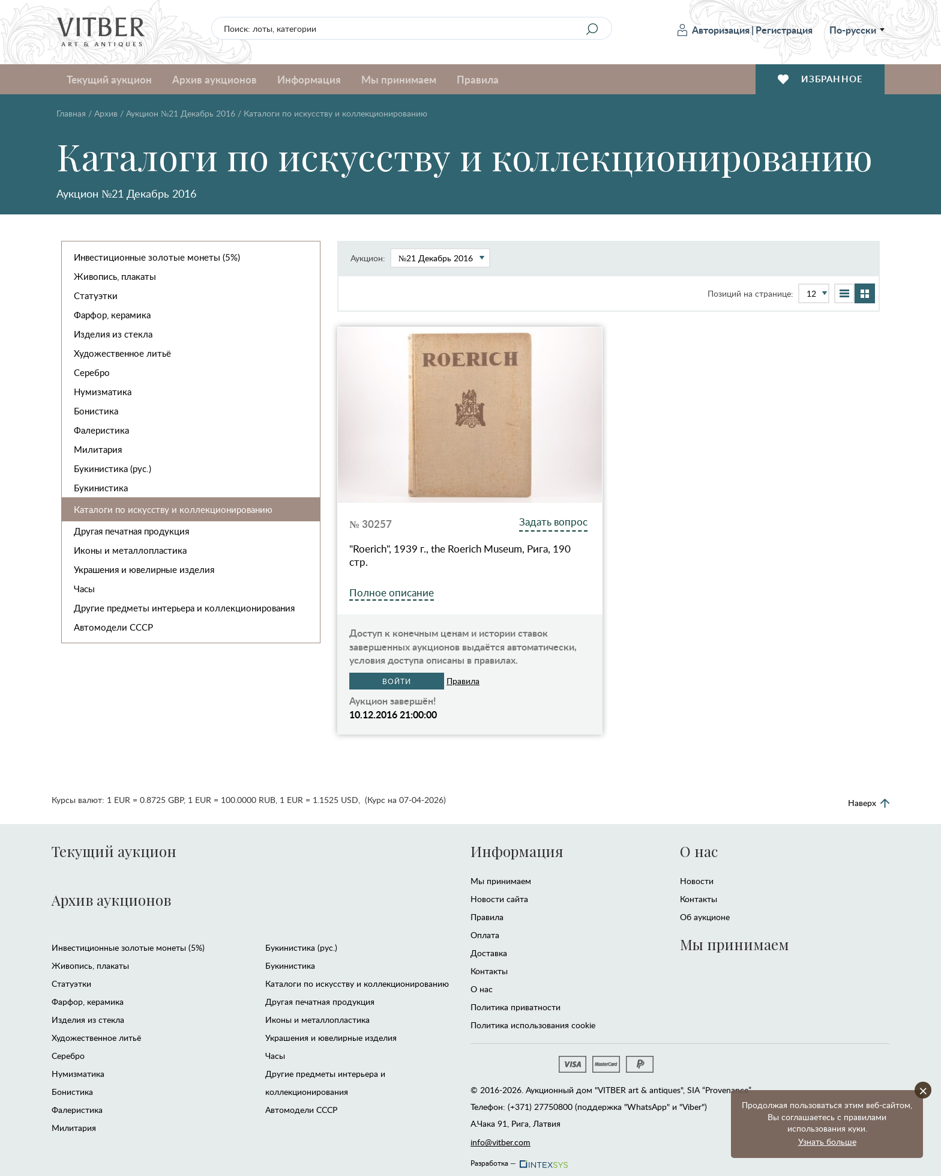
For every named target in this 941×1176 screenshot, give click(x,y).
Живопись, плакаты (115, 276)
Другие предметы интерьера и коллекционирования (184, 608)
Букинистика (101, 488)
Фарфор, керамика (112, 315)
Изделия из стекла (113, 334)
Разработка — (518, 1160)
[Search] (592, 29)
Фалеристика (101, 430)
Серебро (92, 372)
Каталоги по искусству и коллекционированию (173, 509)
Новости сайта (499, 899)
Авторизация (714, 30)
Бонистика (96, 411)
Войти (396, 681)
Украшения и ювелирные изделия (144, 569)
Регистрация (784, 30)
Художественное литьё (122, 353)
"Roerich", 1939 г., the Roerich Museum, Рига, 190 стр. (460, 555)
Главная (71, 113)
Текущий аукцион (109, 79)
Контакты (489, 971)
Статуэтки (96, 295)
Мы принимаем (398, 79)
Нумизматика (102, 392)
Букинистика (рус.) (112, 468)
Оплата (484, 935)
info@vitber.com (500, 1142)
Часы (84, 589)
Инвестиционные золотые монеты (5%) (157, 257)
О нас (481, 989)
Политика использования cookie (532, 1025)
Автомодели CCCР (113, 627)
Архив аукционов (214, 79)
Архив (106, 113)
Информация (309, 79)
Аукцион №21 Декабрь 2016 (180, 113)
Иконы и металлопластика (130, 550)
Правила (478, 79)
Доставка (488, 953)
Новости (697, 881)
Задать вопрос (553, 522)
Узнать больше (827, 1141)
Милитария (98, 449)
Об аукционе (705, 917)
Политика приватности (515, 1007)
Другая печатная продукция (131, 531)
